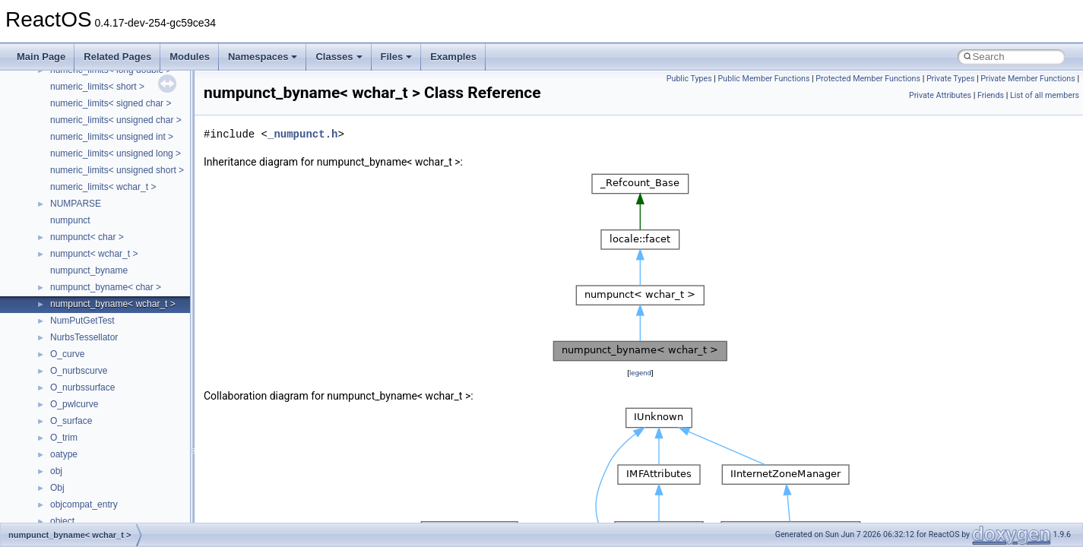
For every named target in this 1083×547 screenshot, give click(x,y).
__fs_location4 (79, 346)
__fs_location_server (92, 363)
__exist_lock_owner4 (92, 279)
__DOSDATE (76, 229)
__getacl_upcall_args (93, 430)
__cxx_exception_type (95, 95)
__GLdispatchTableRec (97, 480)
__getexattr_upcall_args (98, 463)
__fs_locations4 (81, 380)
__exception (75, 263)
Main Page (41, 56)
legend (640, 372)
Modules (189, 56)
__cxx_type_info (83, 129)
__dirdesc (70, 212)
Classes (338, 56)
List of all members (1044, 95)
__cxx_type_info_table (95, 146)
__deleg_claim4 (82, 179)
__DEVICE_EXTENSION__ (106, 196)
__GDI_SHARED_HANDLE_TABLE (122, 396)
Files (397, 56)
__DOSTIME (76, 246)
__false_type (76, 296)
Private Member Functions (1027, 79)
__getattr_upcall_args (94, 446)
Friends (990, 95)
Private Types (950, 79)
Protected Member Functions (867, 79)
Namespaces (263, 56)
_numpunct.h (302, 134)
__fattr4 (65, 313)
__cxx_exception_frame (98, 79)
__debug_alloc (79, 162)
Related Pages (117, 56)
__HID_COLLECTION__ (100, 513)
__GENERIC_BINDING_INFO (111, 413)
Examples (453, 56)
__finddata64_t (80, 329)
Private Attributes (940, 95)
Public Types (689, 79)
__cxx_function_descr (94, 112)
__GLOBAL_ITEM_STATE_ (106, 497)
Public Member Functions (764, 79)
